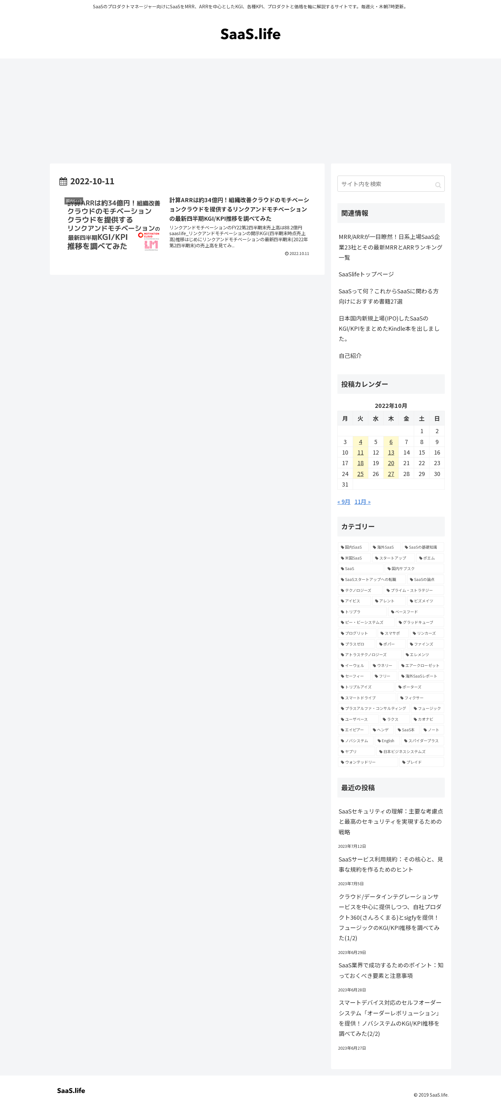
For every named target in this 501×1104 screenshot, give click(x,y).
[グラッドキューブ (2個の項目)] (420, 622)
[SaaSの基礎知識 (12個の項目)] (423, 547)
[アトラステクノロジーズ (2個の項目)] (370, 654)
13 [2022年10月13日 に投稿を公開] (391, 452)
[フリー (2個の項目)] (384, 676)
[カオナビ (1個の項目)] (427, 719)
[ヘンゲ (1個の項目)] (381, 730)
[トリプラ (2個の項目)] (362, 611)
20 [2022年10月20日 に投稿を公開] (391, 462)
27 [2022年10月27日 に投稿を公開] (391, 473)
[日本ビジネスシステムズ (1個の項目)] (410, 751)
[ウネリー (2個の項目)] (383, 665)
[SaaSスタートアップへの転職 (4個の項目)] (372, 579)
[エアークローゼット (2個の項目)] (421, 665)
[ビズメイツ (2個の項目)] (425, 601)
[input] (391, 184)
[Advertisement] (250, 111)
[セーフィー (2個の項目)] (354, 676)
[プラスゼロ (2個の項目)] (356, 644)
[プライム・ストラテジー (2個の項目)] (414, 590)
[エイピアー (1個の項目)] (353, 730)
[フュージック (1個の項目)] (427, 708)
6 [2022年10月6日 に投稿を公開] (391, 441)
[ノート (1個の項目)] (432, 730)
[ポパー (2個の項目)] (391, 644)
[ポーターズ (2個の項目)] (420, 687)
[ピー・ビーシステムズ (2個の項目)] (366, 622)
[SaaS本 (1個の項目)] (407, 730)
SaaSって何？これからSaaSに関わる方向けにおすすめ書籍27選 (389, 296)
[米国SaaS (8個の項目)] (354, 558)
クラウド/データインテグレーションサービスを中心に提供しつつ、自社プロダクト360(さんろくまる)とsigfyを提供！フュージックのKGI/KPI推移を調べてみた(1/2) (390, 917)
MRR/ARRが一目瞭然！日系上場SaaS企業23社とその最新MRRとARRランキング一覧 (391, 246)
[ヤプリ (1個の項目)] (356, 751)
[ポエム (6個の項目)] (430, 558)
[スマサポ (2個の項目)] (393, 633)
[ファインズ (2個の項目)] (425, 644)
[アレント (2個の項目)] (388, 601)
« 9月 (344, 501)
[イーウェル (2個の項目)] (353, 665)
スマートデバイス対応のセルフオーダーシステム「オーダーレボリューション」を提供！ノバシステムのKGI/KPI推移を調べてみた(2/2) (390, 1017)
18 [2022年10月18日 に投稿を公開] (360, 462)
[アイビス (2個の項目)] (354, 601)
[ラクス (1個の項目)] (394, 719)
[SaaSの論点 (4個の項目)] (425, 579)
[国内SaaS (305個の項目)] (353, 547)
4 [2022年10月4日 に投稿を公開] (360, 441)
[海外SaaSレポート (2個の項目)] (421, 676)
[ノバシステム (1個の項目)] (356, 740)
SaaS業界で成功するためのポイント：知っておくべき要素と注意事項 (391, 970)
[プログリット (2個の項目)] (357, 633)
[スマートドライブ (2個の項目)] (367, 698)
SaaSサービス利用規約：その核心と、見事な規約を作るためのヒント (391, 864)
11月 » (362, 501)
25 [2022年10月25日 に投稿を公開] (360, 473)
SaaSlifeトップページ (366, 274)
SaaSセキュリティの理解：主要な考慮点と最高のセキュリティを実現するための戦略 (391, 821)
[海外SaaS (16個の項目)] (385, 547)
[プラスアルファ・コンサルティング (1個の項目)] (374, 708)
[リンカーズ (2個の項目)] (427, 633)
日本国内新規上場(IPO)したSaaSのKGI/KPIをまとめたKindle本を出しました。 (389, 328)
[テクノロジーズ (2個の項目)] (360, 590)
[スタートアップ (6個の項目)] (393, 558)
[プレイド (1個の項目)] (421, 762)
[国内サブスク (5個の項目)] (414, 568)
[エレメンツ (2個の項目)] (423, 654)
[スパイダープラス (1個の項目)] (422, 740)
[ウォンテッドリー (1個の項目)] (368, 762)
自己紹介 (350, 355)
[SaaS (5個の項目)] (360, 568)
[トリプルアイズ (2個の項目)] (366, 687)
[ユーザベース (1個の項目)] (358, 719)
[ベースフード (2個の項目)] (416, 611)
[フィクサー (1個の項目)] (420, 698)
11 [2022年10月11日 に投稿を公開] (360, 452)
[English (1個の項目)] (387, 740)
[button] (438, 184)
